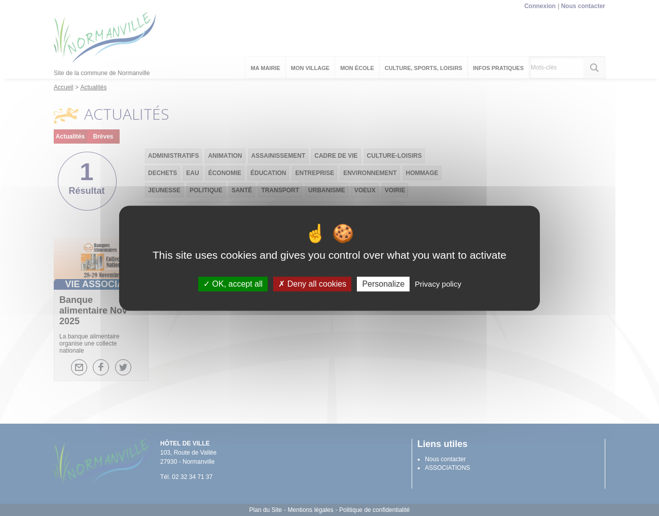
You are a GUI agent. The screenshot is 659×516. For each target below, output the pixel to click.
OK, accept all (233, 284)
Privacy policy (438, 284)
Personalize (383, 284)
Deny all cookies (312, 284)
